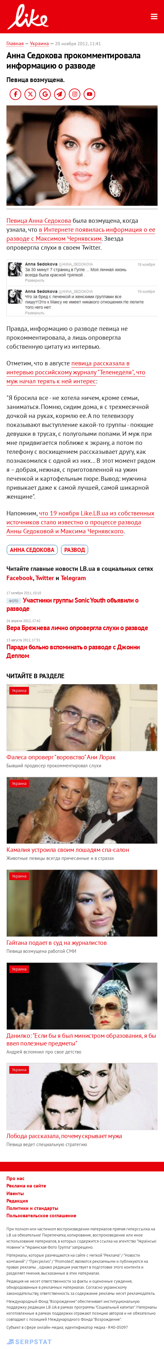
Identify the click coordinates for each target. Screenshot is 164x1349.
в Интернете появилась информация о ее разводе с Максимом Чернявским (80, 234)
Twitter (44, 578)
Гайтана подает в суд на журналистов (56, 942)
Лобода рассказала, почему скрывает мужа (64, 1136)
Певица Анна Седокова (38, 220)
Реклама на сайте (26, 1185)
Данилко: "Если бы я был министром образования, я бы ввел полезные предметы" (81, 1039)
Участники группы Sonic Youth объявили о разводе (72, 604)
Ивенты (15, 1193)
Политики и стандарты (32, 1208)
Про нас (15, 1178)
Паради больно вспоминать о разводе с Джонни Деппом (73, 651)
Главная (15, 43)
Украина (39, 43)
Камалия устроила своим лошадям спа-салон (67, 849)
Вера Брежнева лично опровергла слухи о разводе (77, 627)
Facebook (19, 578)
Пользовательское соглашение (41, 1215)
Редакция (17, 1200)
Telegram (73, 578)
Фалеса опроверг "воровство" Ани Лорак (60, 757)
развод (74, 550)
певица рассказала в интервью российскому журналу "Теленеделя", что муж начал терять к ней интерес (75, 372)
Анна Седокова (32, 550)
